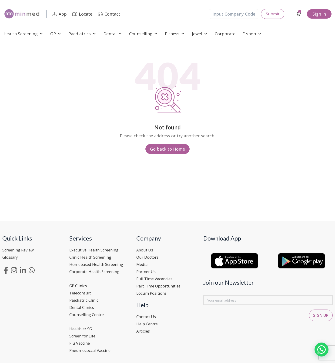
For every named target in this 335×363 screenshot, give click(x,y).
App (59, 14)
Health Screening (23, 33)
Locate (82, 14)
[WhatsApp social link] (31, 270)
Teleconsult (81, 291)
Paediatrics (82, 33)
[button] (321, 349)
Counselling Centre (88, 312)
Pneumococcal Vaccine (91, 347)
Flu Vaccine (80, 340)
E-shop (252, 33)
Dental (112, 33)
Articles (143, 329)
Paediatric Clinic (85, 298)
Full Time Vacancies (156, 277)
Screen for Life (84, 333)
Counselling (143, 33)
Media (142, 264)
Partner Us (147, 271)
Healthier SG (81, 326)
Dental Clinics (83, 305)
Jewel (200, 33)
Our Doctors (148, 257)
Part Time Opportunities (161, 284)
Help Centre (148, 322)
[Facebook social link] (6, 270)
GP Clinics (79, 284)
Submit (272, 14)
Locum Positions (153, 291)
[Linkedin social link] (22, 270)
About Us (145, 250)
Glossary (11, 257)
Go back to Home (167, 149)
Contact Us (147, 315)
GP (55, 33)
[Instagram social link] (14, 270)
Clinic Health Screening (92, 257)
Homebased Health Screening (99, 264)
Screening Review (19, 250)
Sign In (319, 14)
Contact (109, 14)
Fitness (175, 33)
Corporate (225, 33)
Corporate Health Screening (97, 271)
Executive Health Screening (96, 250)
